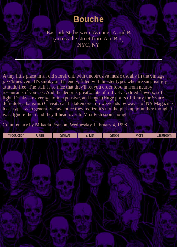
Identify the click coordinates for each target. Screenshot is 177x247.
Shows (65, 135)
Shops (114, 135)
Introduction (15, 135)
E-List (89, 135)
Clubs (40, 135)
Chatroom (164, 135)
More (140, 135)
